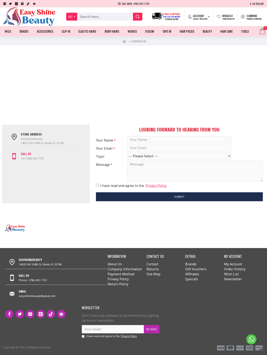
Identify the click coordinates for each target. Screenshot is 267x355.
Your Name (104, 140)
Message (103, 168)
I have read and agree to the (131, 190)
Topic (100, 159)
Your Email (104, 150)
